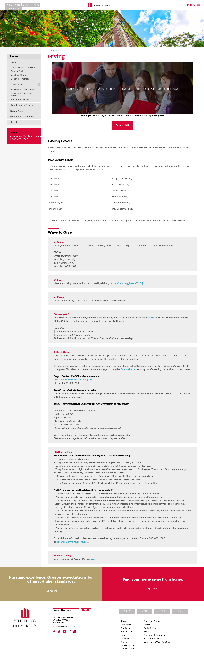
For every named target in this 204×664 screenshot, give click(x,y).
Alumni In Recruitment (21, 105)
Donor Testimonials (20, 79)
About (124, 621)
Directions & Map (151, 621)
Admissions (126, 628)
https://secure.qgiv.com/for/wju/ (127, 283)
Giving (13, 62)
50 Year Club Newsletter (22, 90)
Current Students (129, 645)
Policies (147, 632)
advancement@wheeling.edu (25, 136)
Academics (126, 625)
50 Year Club (16, 84)
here (92, 559)
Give (36, 5)
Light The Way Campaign (23, 67)
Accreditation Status (153, 639)
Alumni (124, 642)
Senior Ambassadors (21, 100)
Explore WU (153, 589)
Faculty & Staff (127, 649)
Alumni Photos (17, 111)
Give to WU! (122, 125)
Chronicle (15, 122)
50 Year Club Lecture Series (21, 95)
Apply (10, 5)
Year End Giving (18, 75)
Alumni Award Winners (22, 116)
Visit (17, 5)
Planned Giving (18, 71)
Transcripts (48, 5)
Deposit (27, 5)
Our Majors (51, 591)
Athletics (125, 639)
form (151, 318)
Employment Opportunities (156, 642)
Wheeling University (102, 5)
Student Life (126, 632)
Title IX (146, 625)
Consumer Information (154, 635)
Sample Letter (128, 369)
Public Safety (149, 628)
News (123, 635)
